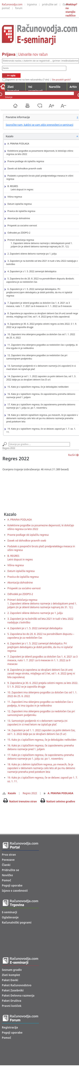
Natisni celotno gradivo (60, 801)
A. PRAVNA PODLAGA (17, 143)
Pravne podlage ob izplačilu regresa (25, 161)
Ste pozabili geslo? (61, 79)
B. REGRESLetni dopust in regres (20, 557)
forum (18, 8)
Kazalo (9, 793)
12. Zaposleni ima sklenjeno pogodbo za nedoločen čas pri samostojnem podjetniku (36, 357)
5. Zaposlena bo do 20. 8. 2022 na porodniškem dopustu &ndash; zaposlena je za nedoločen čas (40, 280)
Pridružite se (10, 870)
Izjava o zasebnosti (15, 890)
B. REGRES (19, 188)
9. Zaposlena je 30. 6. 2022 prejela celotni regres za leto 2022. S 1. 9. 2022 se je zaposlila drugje (41, 325)
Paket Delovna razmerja (18, 995)
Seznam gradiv (12, 970)
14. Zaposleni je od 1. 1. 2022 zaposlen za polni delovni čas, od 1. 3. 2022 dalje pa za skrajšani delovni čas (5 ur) (41, 378)
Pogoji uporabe (12, 885)
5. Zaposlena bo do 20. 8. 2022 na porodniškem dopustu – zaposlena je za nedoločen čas (40, 635)
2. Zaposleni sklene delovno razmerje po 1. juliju (31, 253)
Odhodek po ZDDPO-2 (18, 232)
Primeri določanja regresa (42, 243)
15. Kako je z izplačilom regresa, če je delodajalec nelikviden (37, 386)
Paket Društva (11, 1001)
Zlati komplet (13, 88)
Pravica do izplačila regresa (20, 211)
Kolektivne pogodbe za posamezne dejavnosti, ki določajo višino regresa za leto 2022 (39, 152)
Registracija (10, 1027)
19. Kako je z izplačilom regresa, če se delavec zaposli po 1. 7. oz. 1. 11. (41, 430)
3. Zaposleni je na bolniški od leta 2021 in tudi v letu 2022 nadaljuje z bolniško (42, 262)
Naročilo (54, 87)
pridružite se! (49, 4)
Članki (6, 865)
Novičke (7, 875)
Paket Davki (10, 980)
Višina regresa (14, 196)
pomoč (6, 8)
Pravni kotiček (11, 1006)
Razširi (73, 455)
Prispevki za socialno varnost (21, 225)
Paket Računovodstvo (16, 985)
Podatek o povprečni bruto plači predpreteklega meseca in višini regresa (39, 177)
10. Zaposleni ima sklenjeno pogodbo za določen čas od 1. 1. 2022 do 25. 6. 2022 (40, 336)
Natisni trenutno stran (23, 801)
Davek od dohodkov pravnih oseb (24, 168)
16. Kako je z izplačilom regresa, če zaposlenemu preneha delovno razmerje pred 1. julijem (40, 396)
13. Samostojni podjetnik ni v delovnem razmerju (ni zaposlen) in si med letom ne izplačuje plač (41, 367)
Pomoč (6, 880)
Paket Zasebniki (12, 990)
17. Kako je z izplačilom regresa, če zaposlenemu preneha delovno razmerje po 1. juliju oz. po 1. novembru (40, 406)
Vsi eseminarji (35, 88)
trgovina (32, 4)
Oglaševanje (10, 917)
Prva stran (9, 854)
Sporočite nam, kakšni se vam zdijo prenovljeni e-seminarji (39, 125)
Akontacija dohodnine (18, 218)
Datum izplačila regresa (19, 204)
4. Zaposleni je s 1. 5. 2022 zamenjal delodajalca (31, 271)
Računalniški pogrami (16, 922)
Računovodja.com (12, 4)
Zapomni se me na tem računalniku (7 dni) (27, 79)
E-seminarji (9, 912)
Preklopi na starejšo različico (70, 10)
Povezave (8, 860)
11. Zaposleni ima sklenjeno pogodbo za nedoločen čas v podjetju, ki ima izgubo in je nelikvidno (42, 346)
